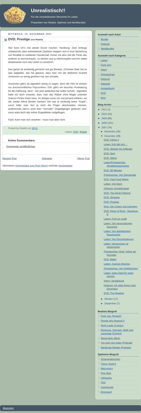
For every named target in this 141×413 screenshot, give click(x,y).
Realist (83, 132)
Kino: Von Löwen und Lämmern (120, 206)
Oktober (109, 299)
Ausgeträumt (108, 88)
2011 (105, 109)
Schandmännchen (110, 359)
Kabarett (105, 83)
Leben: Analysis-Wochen (117, 264)
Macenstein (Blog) (110, 338)
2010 (105, 114)
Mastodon (8, 408)
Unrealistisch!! (48, 10)
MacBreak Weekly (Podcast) (116, 347)
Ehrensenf (106, 392)
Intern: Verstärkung (114, 281)
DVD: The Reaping (114, 293)
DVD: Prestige (25, 39)
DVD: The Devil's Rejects (117, 193)
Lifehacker (106, 378)
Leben (104, 60)
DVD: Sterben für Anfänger (118, 149)
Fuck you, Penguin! (111, 316)
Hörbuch (105, 79)
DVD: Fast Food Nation (116, 179)
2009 (105, 118)
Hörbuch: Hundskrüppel (116, 188)
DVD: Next (109, 153)
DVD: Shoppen (112, 197)
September (110, 303)
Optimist (105, 44)
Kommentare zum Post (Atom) (31, 165)
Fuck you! (106, 65)
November (110, 136)
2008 (105, 123)
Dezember (110, 131)
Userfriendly (107, 387)
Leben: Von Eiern (113, 184)
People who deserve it (112, 320)
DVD (75, 132)
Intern (104, 69)
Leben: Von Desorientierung (119, 239)
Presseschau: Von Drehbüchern (121, 268)
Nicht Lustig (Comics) (112, 325)
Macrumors (107, 368)
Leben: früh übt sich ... (116, 144)
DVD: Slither (110, 158)
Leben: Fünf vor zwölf (115, 219)
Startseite (47, 158)
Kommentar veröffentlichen (20, 146)
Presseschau (108, 74)
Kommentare (65, 165)
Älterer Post (83, 158)
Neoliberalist (107, 48)
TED (103, 382)
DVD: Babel (110, 259)
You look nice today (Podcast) (116, 343)
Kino (103, 98)
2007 (105, 127)
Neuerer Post (9, 158)
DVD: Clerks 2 (111, 140)
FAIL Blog (106, 373)
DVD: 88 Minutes (113, 170)
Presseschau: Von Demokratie (120, 175)
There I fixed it (108, 364)
